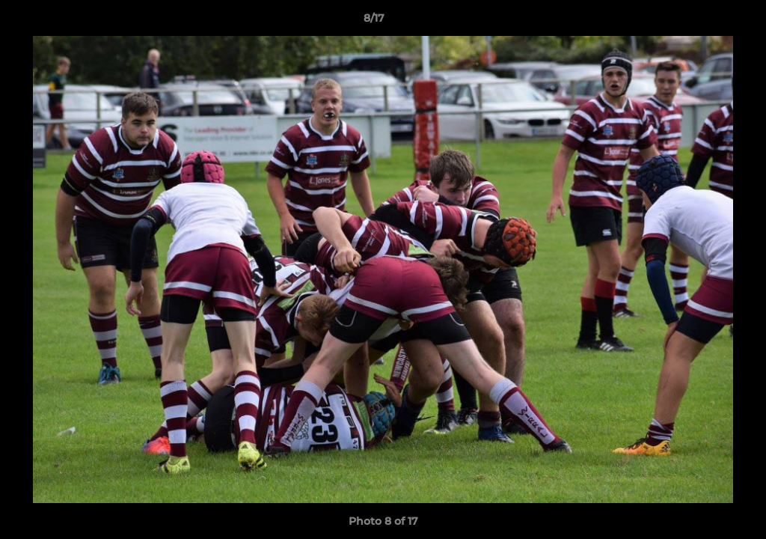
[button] (703, 21)
